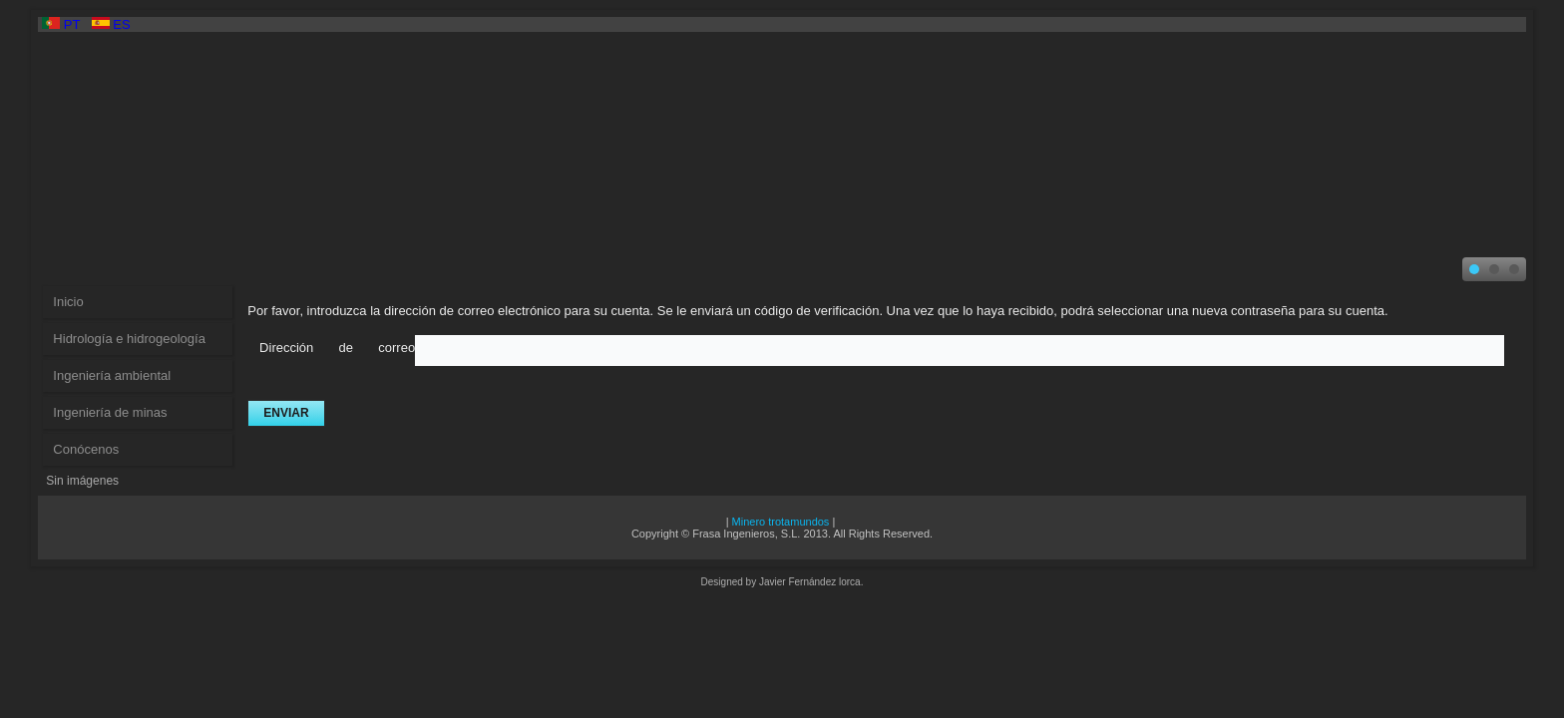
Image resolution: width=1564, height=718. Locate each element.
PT (63, 24)
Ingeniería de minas (110, 412)
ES (111, 24)
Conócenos (86, 449)
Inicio (68, 301)
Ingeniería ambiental (112, 375)
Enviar (285, 413)
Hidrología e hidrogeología (129, 338)
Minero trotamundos (781, 522)
